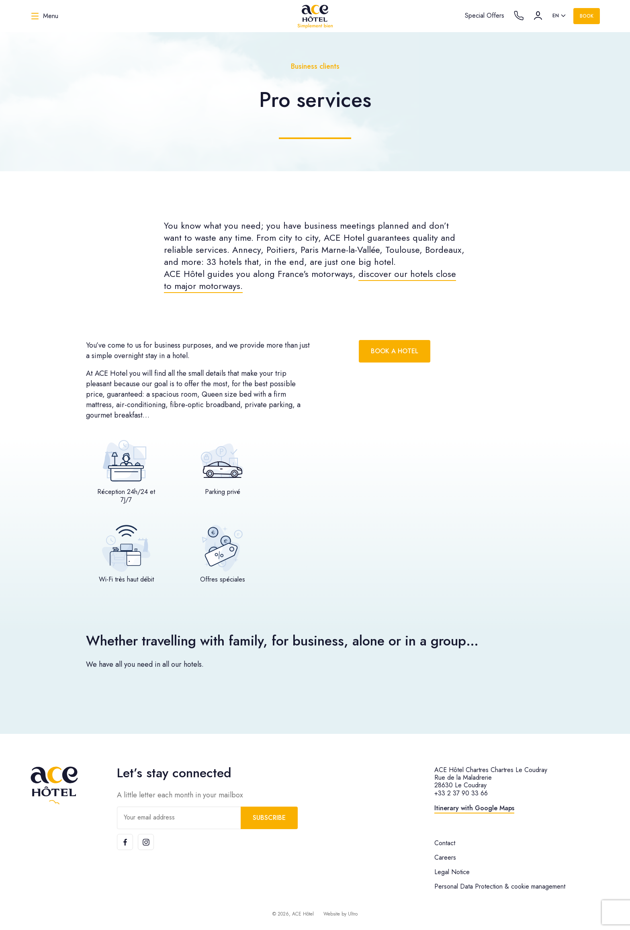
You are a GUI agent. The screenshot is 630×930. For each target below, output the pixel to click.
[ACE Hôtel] (315, 16)
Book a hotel (394, 351)
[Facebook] (125, 842)
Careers (445, 857)
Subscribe (269, 817)
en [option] (555, 15)
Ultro (353, 914)
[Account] (538, 15)
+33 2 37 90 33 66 (461, 793)
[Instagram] (146, 842)
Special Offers (484, 15)
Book (586, 16)
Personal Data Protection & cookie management (499, 886)
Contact (444, 843)
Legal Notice (452, 872)
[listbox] (559, 16)
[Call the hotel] (519, 15)
